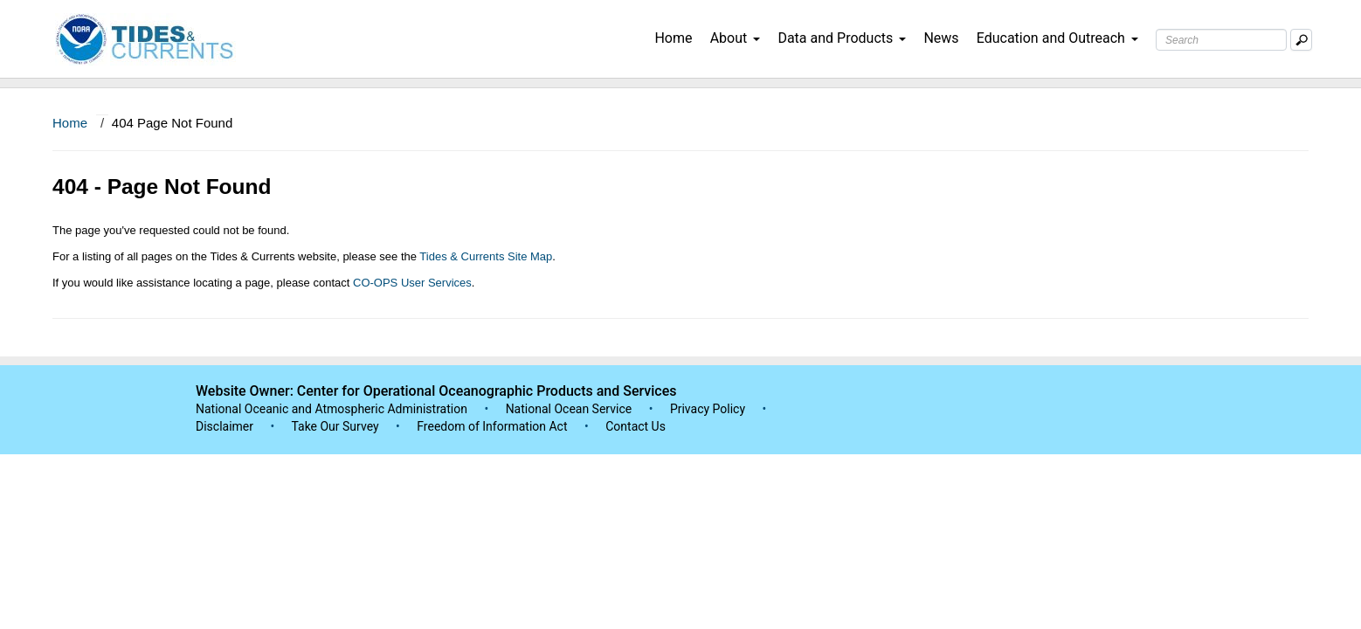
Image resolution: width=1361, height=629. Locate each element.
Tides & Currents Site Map (485, 256)
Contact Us (635, 426)
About (735, 38)
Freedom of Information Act (492, 426)
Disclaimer (224, 426)
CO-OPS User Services (412, 282)
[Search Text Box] (1221, 40)
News (940, 38)
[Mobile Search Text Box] (1301, 40)
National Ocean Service (569, 409)
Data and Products (841, 38)
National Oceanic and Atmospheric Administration (331, 409)
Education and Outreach (1057, 38)
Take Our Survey (336, 426)
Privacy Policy (707, 409)
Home (673, 38)
